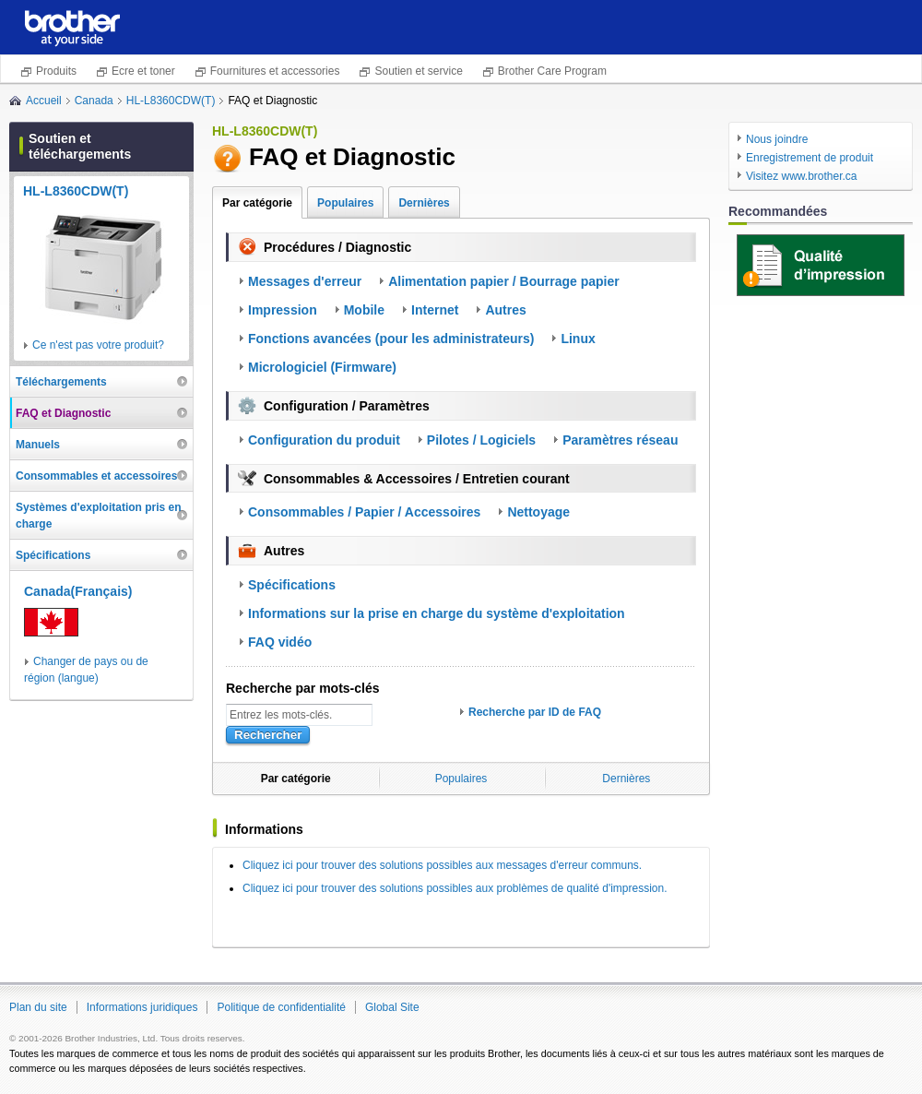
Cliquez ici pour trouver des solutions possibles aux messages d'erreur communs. (442, 865)
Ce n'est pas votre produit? (98, 345)
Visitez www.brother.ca (801, 176)
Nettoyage (538, 512)
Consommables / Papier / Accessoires (364, 512)
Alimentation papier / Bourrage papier (504, 281)
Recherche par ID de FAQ (534, 712)
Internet (434, 310)
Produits (56, 71)
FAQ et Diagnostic (63, 413)
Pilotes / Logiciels (481, 440)
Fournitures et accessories (275, 71)
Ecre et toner (143, 71)
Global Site (392, 1007)
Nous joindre (777, 139)
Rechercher (267, 735)
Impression (282, 310)
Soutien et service (418, 71)
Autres (505, 310)
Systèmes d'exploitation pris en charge (99, 515)
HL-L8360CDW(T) (171, 100)
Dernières (423, 202)
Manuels (38, 444)
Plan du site (38, 1007)
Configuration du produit (324, 440)
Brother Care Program (552, 71)
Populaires (345, 202)
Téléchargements (61, 381)
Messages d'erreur (304, 281)
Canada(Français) (78, 591)
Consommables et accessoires (96, 476)
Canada (94, 100)
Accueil (44, 100)
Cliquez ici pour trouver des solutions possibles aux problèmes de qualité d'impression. (455, 888)
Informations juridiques (142, 1007)
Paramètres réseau (620, 440)
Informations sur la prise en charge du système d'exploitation (436, 613)
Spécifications (292, 584)
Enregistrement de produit (809, 157)
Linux (578, 338)
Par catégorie (257, 202)
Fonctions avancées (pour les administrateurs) (391, 338)
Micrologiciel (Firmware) (322, 367)
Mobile (364, 310)
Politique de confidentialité (281, 1007)
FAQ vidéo (280, 642)
